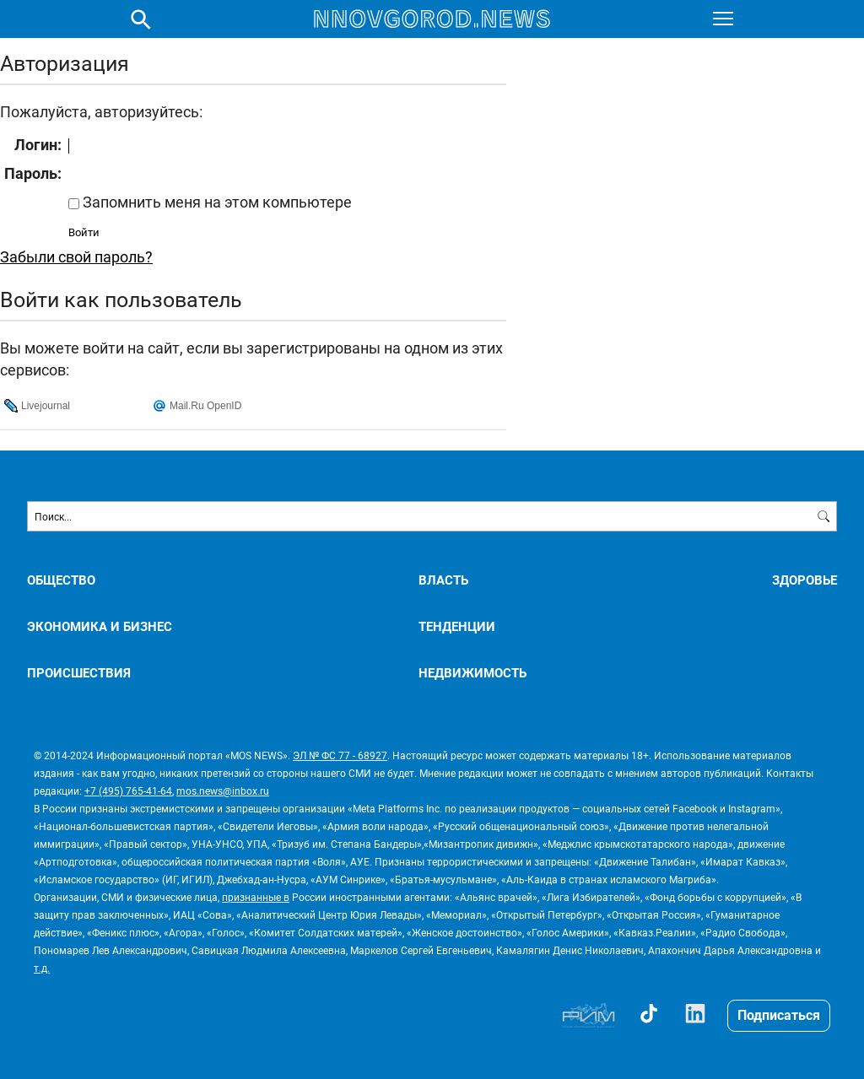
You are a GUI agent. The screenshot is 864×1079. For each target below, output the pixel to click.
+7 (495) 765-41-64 (128, 790)
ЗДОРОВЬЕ (804, 580)
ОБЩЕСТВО (61, 580)
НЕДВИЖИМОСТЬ (472, 672)
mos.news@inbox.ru (222, 790)
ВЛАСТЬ (443, 580)
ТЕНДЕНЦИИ (456, 626)
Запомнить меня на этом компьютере (215, 202)
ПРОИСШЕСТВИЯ (79, 672)
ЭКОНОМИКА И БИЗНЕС (99, 626)
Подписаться (778, 1014)
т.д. (42, 967)
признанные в (255, 897)
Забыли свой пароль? (76, 256)
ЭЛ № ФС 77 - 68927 (340, 755)
